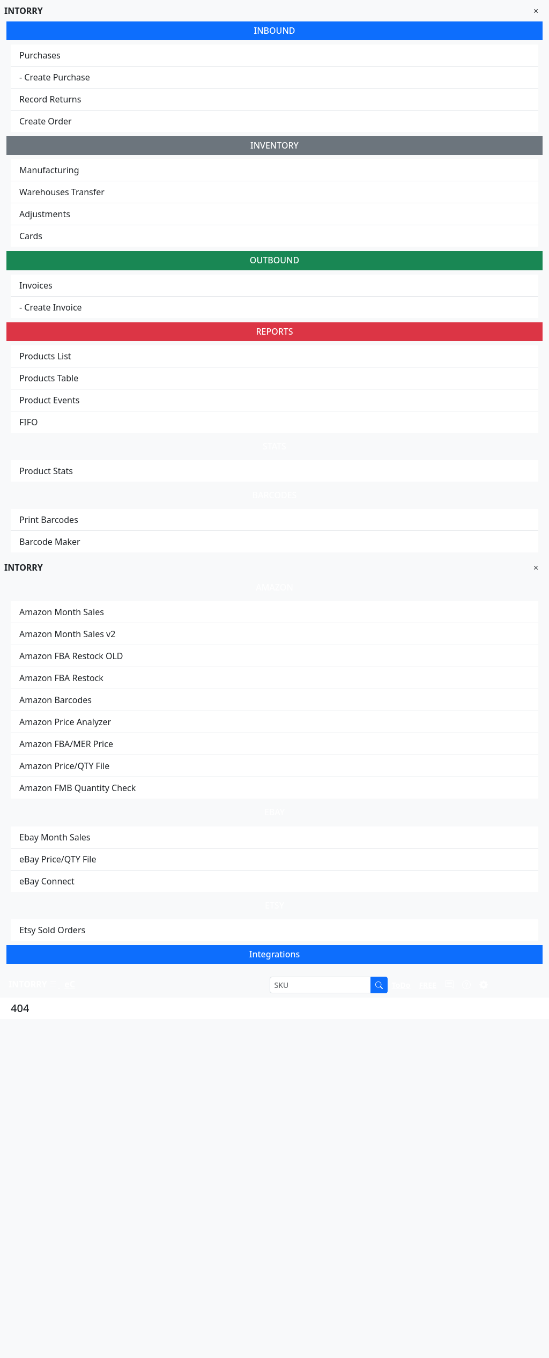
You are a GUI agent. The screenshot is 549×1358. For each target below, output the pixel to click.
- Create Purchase (54, 77)
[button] (401, 984)
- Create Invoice (50, 307)
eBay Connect (47, 881)
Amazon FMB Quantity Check (77, 788)
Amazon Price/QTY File (64, 766)
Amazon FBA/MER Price (66, 744)
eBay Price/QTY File (58, 859)
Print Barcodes (48, 520)
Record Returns (50, 99)
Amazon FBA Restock (61, 678)
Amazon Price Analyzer (65, 722)
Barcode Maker (49, 542)
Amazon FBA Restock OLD (71, 656)
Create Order (45, 121)
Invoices (36, 285)
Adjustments (44, 214)
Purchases (40, 55)
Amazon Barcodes (55, 700)
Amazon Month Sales (61, 612)
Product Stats (46, 471)
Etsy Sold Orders (52, 930)
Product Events (49, 400)
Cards (30, 236)
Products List (45, 356)
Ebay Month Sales (55, 837)
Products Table (48, 378)
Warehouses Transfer (62, 192)
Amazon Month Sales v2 (67, 634)
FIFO (28, 422)
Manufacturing (49, 170)
